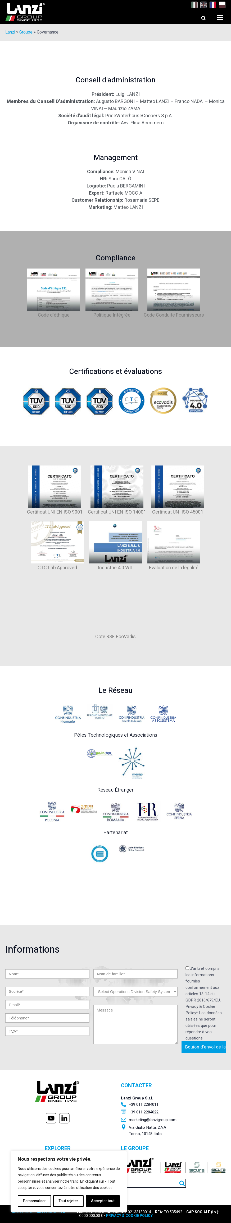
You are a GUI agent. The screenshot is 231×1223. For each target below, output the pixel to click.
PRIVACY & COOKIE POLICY (129, 1216)
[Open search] (198, 17)
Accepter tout (103, 1201)
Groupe (26, 32)
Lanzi (10, 32)
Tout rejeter (68, 1201)
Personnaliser (34, 1201)
